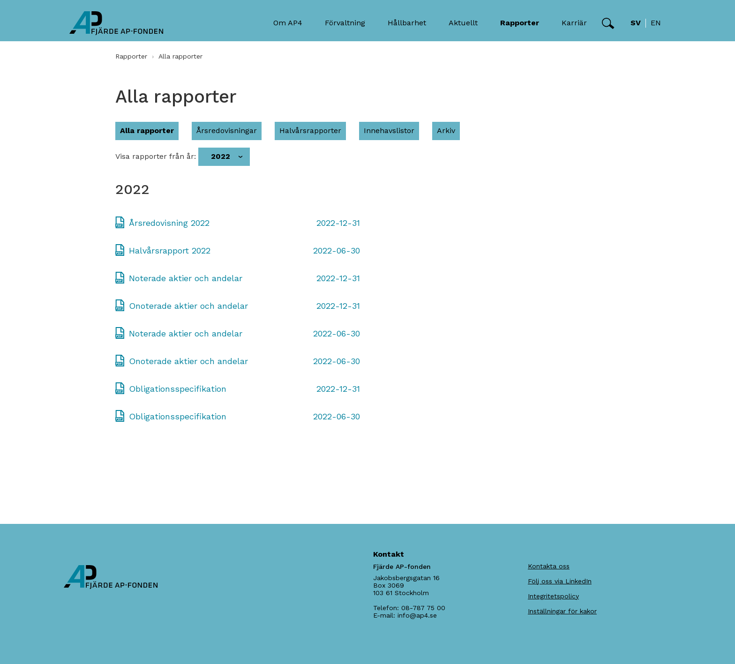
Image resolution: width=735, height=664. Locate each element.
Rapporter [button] (519, 22)
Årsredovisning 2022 (169, 223)
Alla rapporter (147, 130)
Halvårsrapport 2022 (169, 250)
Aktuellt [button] (463, 22)
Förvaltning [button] (345, 22)
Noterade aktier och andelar (185, 278)
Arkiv (446, 130)
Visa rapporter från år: (155, 156)
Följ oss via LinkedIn (560, 581)
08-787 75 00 (423, 608)
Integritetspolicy (553, 596)
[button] (608, 23)
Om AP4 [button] (287, 22)
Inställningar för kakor (562, 611)
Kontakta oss (549, 566)
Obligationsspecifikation (177, 389)
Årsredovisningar (226, 130)
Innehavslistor (389, 130)
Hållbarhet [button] (407, 22)
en (656, 22)
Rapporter (131, 56)
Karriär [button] (574, 22)
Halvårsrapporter (310, 130)
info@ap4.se (417, 615)
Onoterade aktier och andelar (188, 306)
